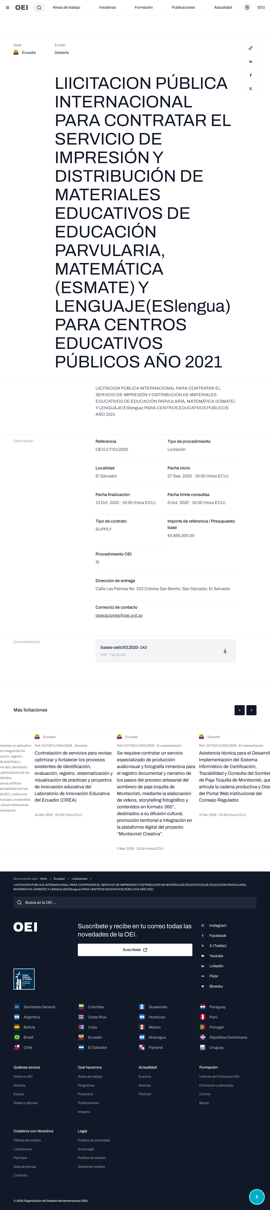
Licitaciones (79, 878)
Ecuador (59, 878)
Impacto (84, 1112)
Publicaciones (183, 7)
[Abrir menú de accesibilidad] (257, 1197)
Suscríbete (135, 950)
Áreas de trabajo (66, 7)
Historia (19, 1085)
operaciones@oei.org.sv (119, 615)
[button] (240, 710)
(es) (261, 7)
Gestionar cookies (91, 1166)
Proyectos (85, 1094)
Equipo (19, 1094)
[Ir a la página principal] (21, 7)
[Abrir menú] (7, 7)
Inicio (43, 878)
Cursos (204, 1094)
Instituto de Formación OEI (219, 1076)
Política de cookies (92, 1158)
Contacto (20, 1175)
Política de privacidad (94, 1140)
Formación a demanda (216, 1085)
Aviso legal (86, 1149)
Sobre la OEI (23, 1076)
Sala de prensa (25, 1166)
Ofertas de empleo (27, 1140)
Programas (86, 1085)
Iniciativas (107, 7)
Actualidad (223, 7)
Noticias (145, 1085)
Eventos (145, 1076)
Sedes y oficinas (26, 1103)
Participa (20, 1158)
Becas (204, 1103)
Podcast (145, 1094)
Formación (144, 7)
